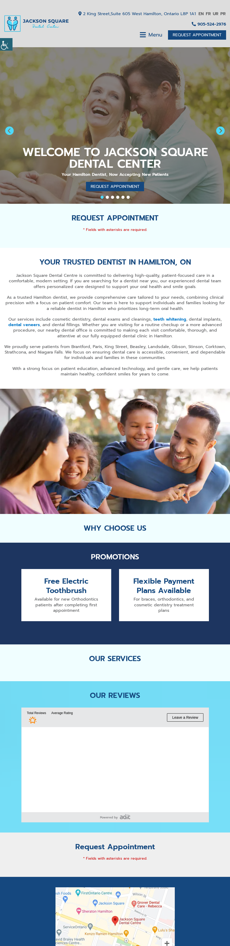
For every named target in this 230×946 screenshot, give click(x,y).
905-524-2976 (209, 24)
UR (215, 14)
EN (201, 14)
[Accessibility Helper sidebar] (6, 44)
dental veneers (24, 325)
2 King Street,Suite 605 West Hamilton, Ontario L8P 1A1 (137, 14)
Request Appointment (197, 35)
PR (223, 14)
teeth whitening (169, 319)
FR (208, 14)
